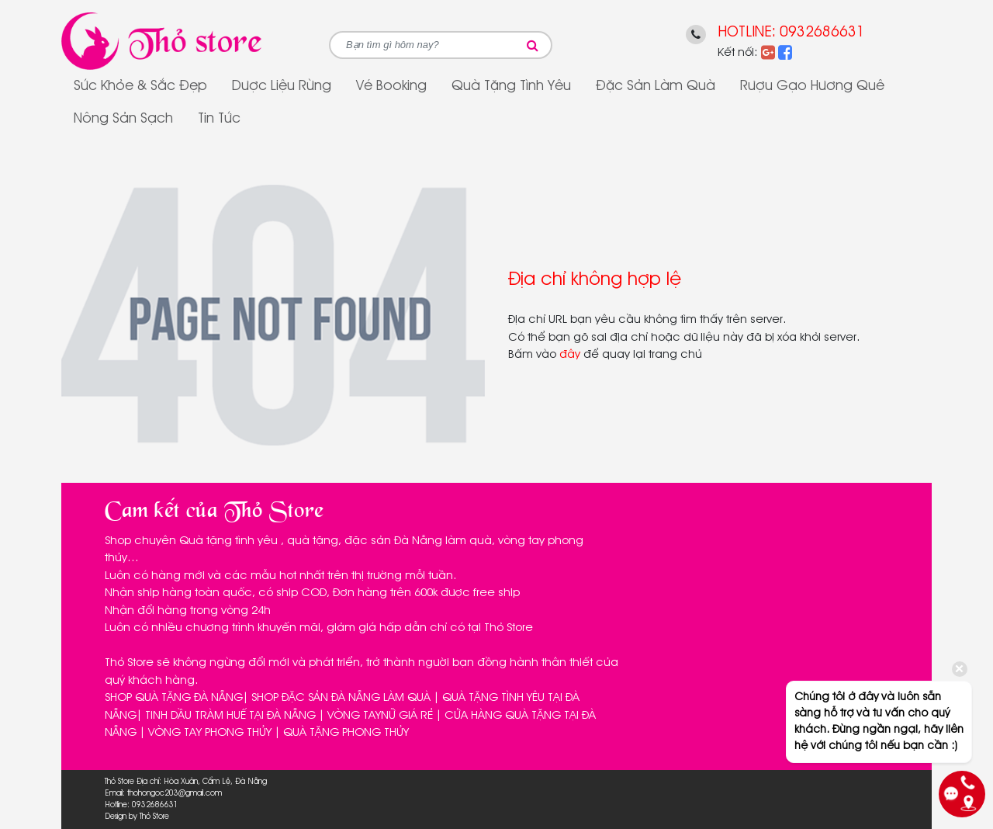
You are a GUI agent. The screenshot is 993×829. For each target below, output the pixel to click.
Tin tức (219, 119)
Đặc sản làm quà (655, 86)
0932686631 (822, 32)
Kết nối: (738, 52)
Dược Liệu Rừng (281, 86)
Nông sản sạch (123, 119)
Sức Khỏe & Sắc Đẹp (140, 86)
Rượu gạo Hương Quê (812, 86)
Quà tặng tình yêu (511, 86)
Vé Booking (391, 86)
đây (569, 354)
